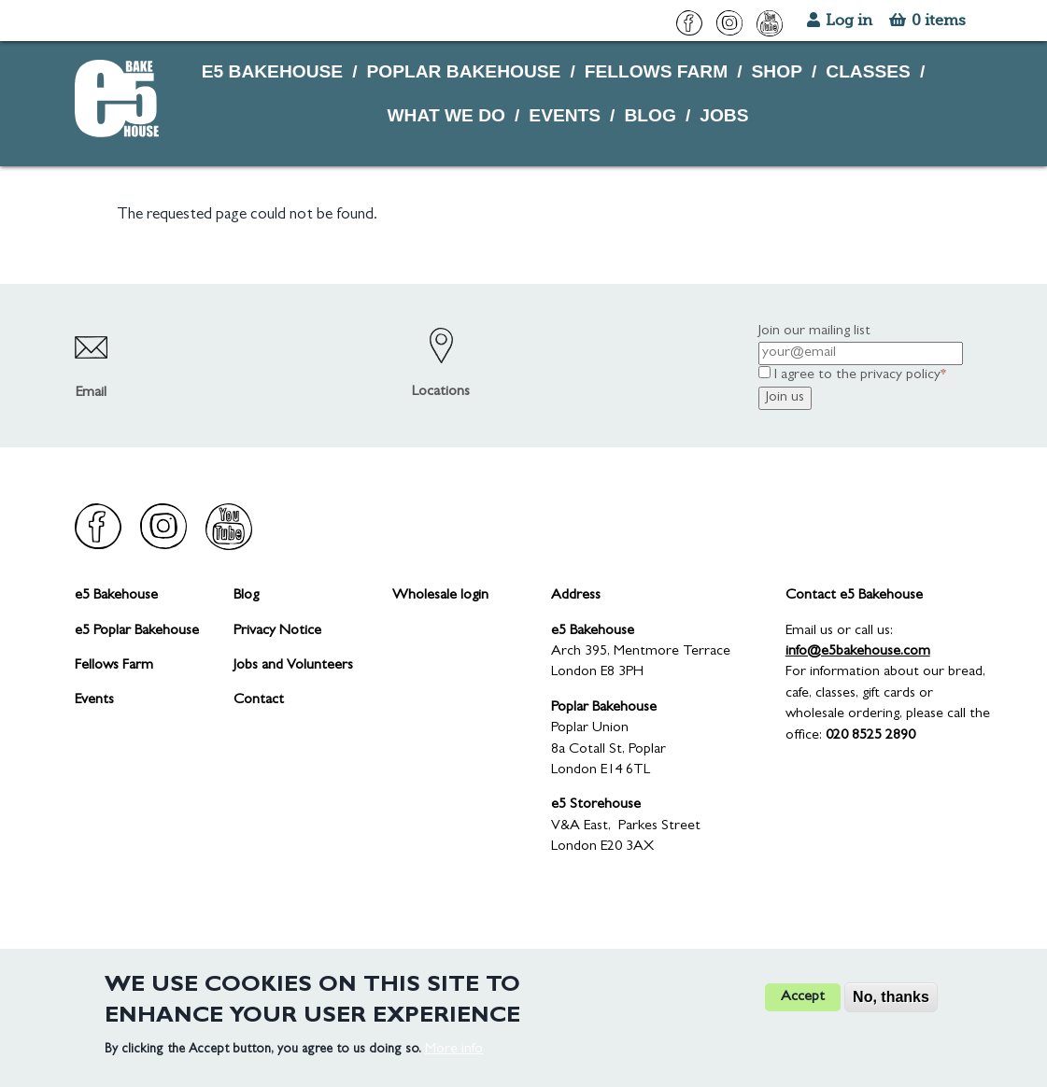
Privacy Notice (277, 631)
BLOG (649, 115)
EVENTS (565, 115)
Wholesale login (440, 595)
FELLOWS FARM (656, 71)
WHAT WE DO (446, 115)
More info (454, 1062)
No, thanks (891, 1010)
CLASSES (868, 71)
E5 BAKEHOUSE (272, 71)
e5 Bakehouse (116, 595)
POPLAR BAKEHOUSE (463, 71)
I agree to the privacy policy (857, 375)
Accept (803, 1010)
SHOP (777, 71)
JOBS (724, 115)
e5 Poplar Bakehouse (137, 631)
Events (94, 700)
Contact (258, 700)
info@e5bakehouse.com (857, 651)
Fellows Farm (114, 665)
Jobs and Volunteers (293, 665)
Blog (246, 595)
